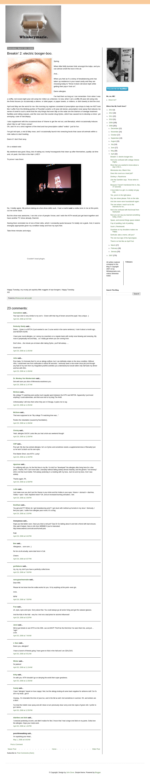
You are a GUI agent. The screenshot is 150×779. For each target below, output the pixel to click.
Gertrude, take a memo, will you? (122, 235)
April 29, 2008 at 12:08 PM (22, 437)
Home (54, 749)
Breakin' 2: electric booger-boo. (121, 157)
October (114, 135)
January (114, 252)
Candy (15, 688)
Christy (16, 430)
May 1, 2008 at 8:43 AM (21, 740)
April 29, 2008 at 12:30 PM (22, 457)
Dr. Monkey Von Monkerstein (24, 378)
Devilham (16, 505)
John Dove (70, 772)
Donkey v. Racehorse (118, 177)
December (115, 128)
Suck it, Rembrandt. (117, 226)
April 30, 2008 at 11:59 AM (22, 681)
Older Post (96, 749)
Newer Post (12, 749)
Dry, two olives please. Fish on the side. (124, 198)
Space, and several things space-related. (125, 220)
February (114, 248)
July (112, 144)
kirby (15, 675)
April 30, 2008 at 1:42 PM (22, 726)
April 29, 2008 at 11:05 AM (22, 351)
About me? (112, 100)
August (113, 141)
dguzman (16, 464)
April (113, 154)
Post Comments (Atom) (25, 753)
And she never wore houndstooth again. (124, 201)
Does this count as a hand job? (121, 173)
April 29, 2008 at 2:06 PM (22, 498)
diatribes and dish (20, 718)
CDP (15, 444)
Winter (15, 661)
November (115, 132)
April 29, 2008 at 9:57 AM (22, 319)
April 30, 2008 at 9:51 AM (22, 654)
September (115, 138)
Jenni (15, 625)
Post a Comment (16, 744)
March (113, 245)
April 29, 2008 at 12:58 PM (22, 482)
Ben (14, 543)
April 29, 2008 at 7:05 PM (22, 599)
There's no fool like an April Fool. (122, 241)
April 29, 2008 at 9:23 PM (22, 618)
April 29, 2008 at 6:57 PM (22, 559)
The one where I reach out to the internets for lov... (122, 205)
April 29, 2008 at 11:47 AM (22, 385)
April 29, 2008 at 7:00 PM (22, 572)
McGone (16, 392)
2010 (111, 119)
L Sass (15, 643)
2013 (111, 110)
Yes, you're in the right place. (120, 195)
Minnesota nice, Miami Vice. (120, 170)
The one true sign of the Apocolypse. (123, 238)
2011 (111, 116)
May (112, 151)
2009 (111, 123)
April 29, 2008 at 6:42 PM (22, 536)
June (113, 148)
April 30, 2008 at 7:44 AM (22, 636)
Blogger (98, 772)
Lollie (15, 489)
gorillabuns (17, 566)
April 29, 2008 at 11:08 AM (22, 371)
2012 (111, 113)
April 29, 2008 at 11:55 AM (22, 405)
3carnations (17, 313)
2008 (111, 126)
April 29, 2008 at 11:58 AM (22, 423)
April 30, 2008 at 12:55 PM (22, 710)
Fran (15, 607)
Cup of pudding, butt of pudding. (122, 223)
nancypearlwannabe (21, 580)
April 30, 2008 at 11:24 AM (22, 667)
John (15, 358)
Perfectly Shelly (19, 326)
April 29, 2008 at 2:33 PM (22, 514)
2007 (111, 255)
